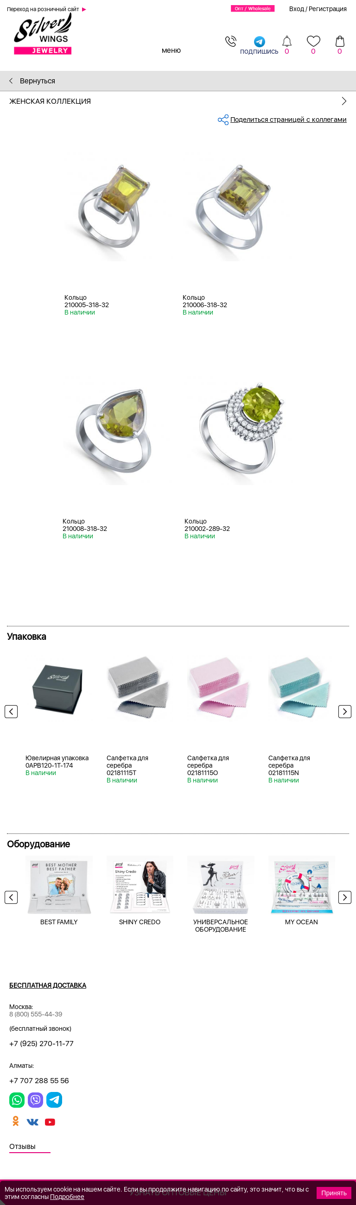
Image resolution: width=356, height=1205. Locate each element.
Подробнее (67, 1196)
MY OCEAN (301, 922)
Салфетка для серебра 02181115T (127, 765)
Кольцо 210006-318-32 (205, 301)
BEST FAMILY (59, 922)
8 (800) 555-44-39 (35, 1014)
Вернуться (32, 80)
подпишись (259, 45)
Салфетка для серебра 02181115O (208, 765)
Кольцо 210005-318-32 (86, 301)
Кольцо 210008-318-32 (85, 524)
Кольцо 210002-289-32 (207, 524)
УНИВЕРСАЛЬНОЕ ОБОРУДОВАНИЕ (220, 925)
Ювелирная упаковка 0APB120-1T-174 (57, 761)
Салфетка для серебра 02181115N (289, 765)
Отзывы (22, 1146)
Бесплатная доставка (47, 985)
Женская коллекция (182, 101)
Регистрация (328, 9)
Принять (334, 1193)
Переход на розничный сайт (43, 9)
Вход (296, 9)
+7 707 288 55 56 (39, 1080)
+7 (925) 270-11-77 (41, 1043)
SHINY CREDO (139, 922)
